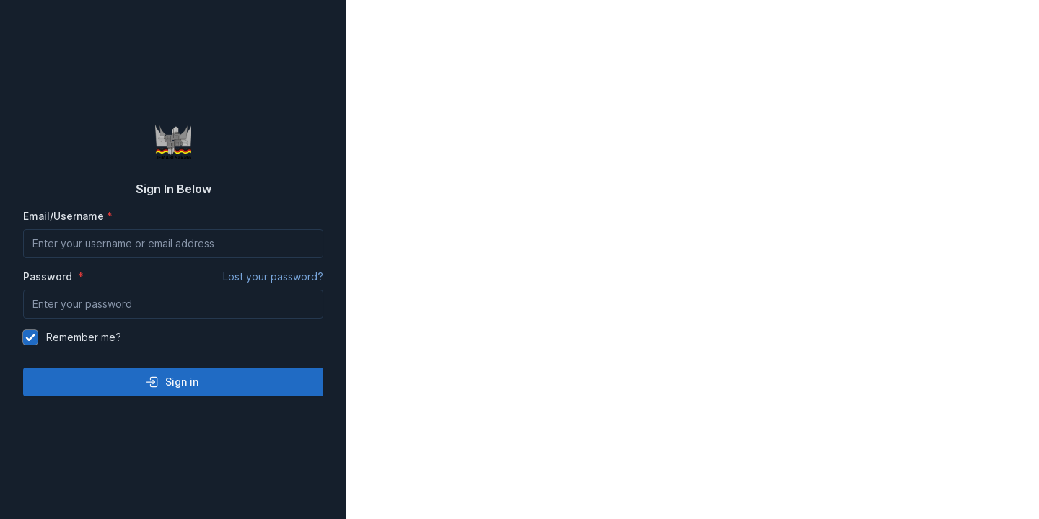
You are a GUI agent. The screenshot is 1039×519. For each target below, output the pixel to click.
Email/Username (63, 216)
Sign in (171, 382)
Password (173, 277)
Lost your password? (273, 276)
